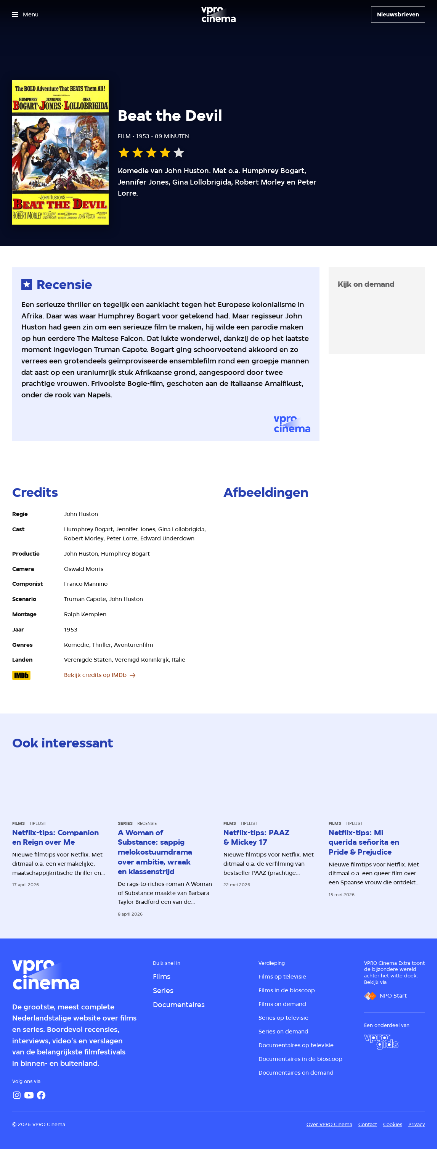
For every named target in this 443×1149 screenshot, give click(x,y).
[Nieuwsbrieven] (398, 14)
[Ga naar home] (218, 14)
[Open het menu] (25, 14)
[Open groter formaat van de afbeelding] (324, 567)
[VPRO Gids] (381, 1042)
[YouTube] (29, 1095)
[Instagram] (16, 1095)
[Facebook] (41, 1095)
